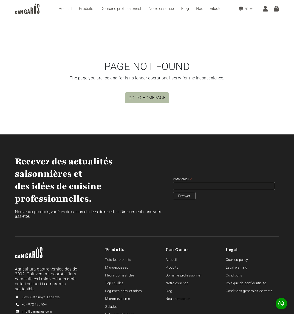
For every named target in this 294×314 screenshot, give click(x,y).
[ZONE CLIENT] (263, 8)
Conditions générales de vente (249, 291)
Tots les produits (118, 260)
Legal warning (236, 267)
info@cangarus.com (37, 311)
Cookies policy (237, 260)
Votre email (182, 179)
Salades (111, 307)
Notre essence (177, 283)
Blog (169, 291)
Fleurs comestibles (120, 275)
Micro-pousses (116, 267)
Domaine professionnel (183, 275)
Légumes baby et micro (123, 291)
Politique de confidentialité (246, 283)
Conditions (234, 275)
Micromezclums (117, 299)
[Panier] (276, 9)
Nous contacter (178, 299)
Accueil (171, 260)
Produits (172, 267)
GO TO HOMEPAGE (146, 97)
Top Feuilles (114, 283)
